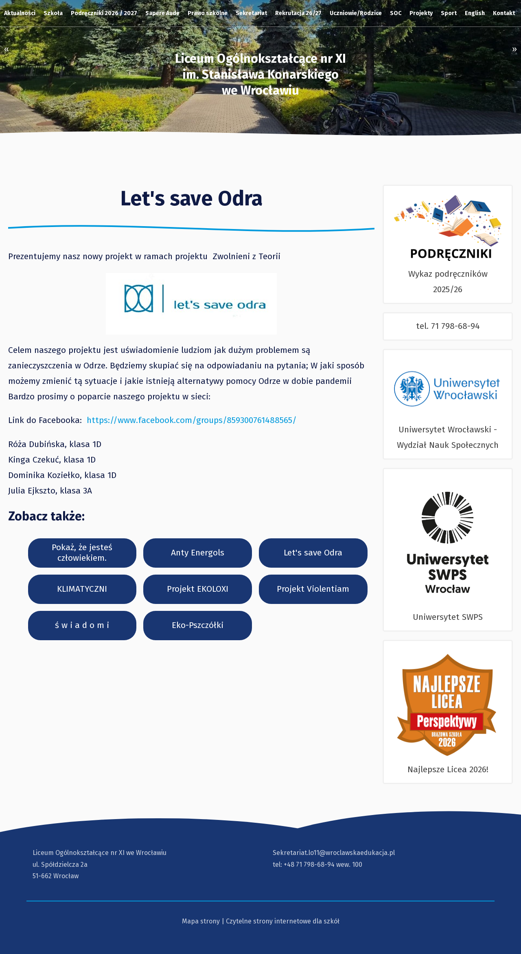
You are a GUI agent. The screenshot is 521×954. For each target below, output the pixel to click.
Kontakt (504, 13)
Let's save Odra (313, 552)
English (475, 13)
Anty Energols (197, 552)
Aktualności (19, 13)
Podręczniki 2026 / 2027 (104, 13)
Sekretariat (251, 13)
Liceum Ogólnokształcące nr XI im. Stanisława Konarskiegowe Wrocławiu (260, 74)
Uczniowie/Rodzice (356, 13)
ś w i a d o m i (82, 625)
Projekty (421, 13)
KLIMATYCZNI (82, 589)
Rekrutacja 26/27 (298, 13)
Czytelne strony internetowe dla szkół (282, 921)
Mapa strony (201, 921)
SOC (395, 13)
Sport (449, 13)
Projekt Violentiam (313, 589)
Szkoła (53, 13)
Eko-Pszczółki (197, 625)
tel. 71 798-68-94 (448, 326)
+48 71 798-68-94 (309, 864)
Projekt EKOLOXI (197, 589)
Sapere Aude (162, 13)
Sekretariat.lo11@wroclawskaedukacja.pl (334, 853)
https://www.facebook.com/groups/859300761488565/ (192, 420)
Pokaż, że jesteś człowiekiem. (82, 552)
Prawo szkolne (208, 13)
